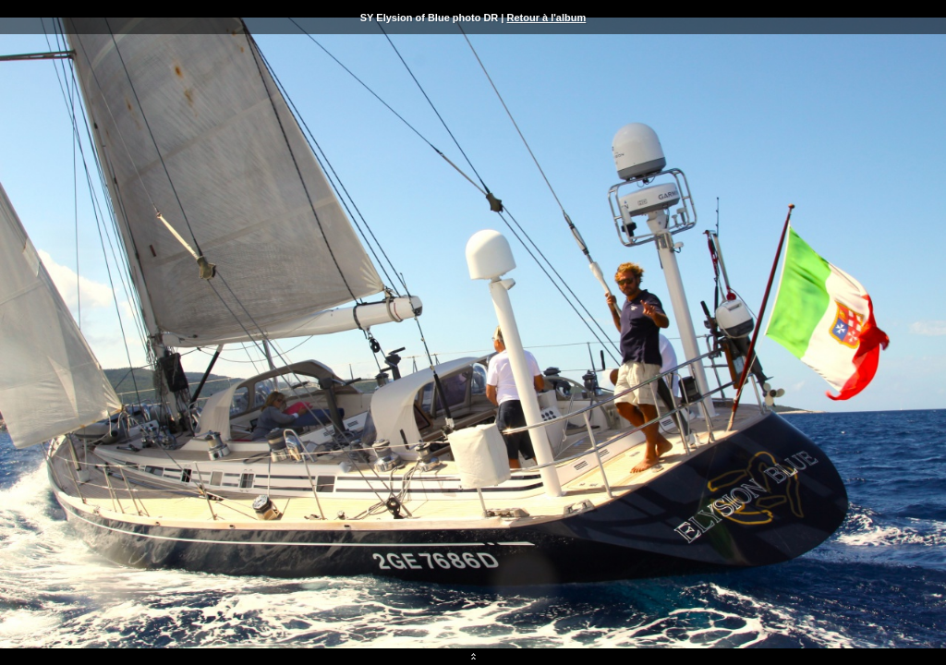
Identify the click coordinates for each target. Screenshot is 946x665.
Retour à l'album (546, 17)
